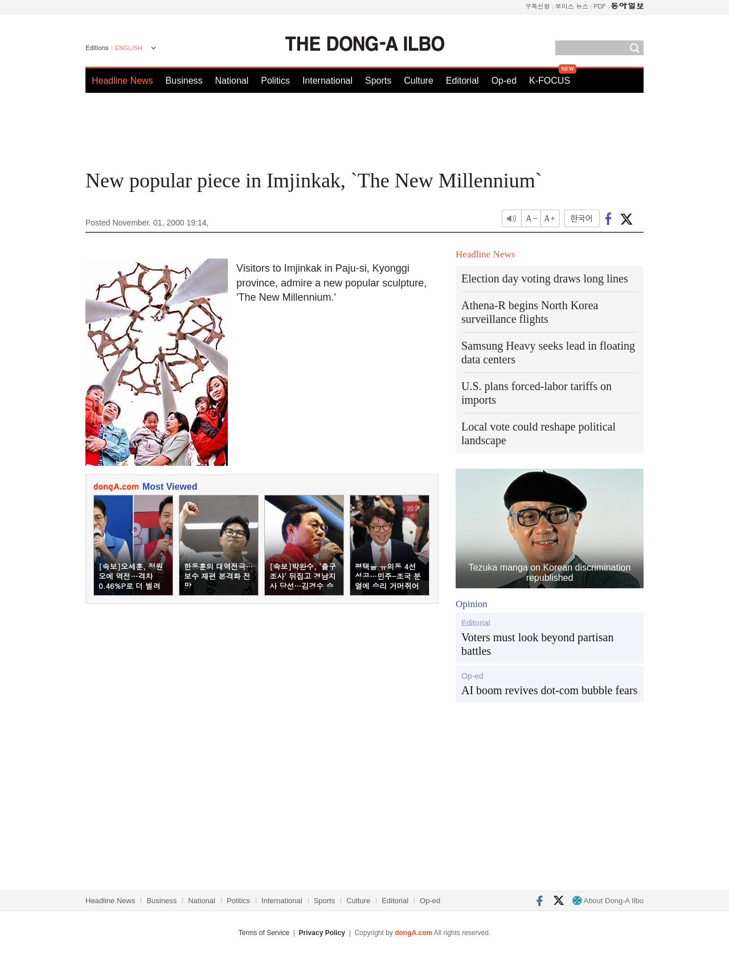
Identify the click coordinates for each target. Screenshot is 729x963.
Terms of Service (264, 933)
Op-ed (504, 80)
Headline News (122, 80)
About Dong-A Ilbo (608, 900)
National (232, 80)
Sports (378, 80)
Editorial (462, 80)
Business (184, 80)
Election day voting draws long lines (544, 278)
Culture (418, 80)
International (327, 80)
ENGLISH (128, 47)
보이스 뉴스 (572, 6)
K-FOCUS (549, 80)
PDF (599, 6)
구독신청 (537, 6)
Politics (275, 80)
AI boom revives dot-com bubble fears (549, 690)
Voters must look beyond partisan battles (537, 644)
